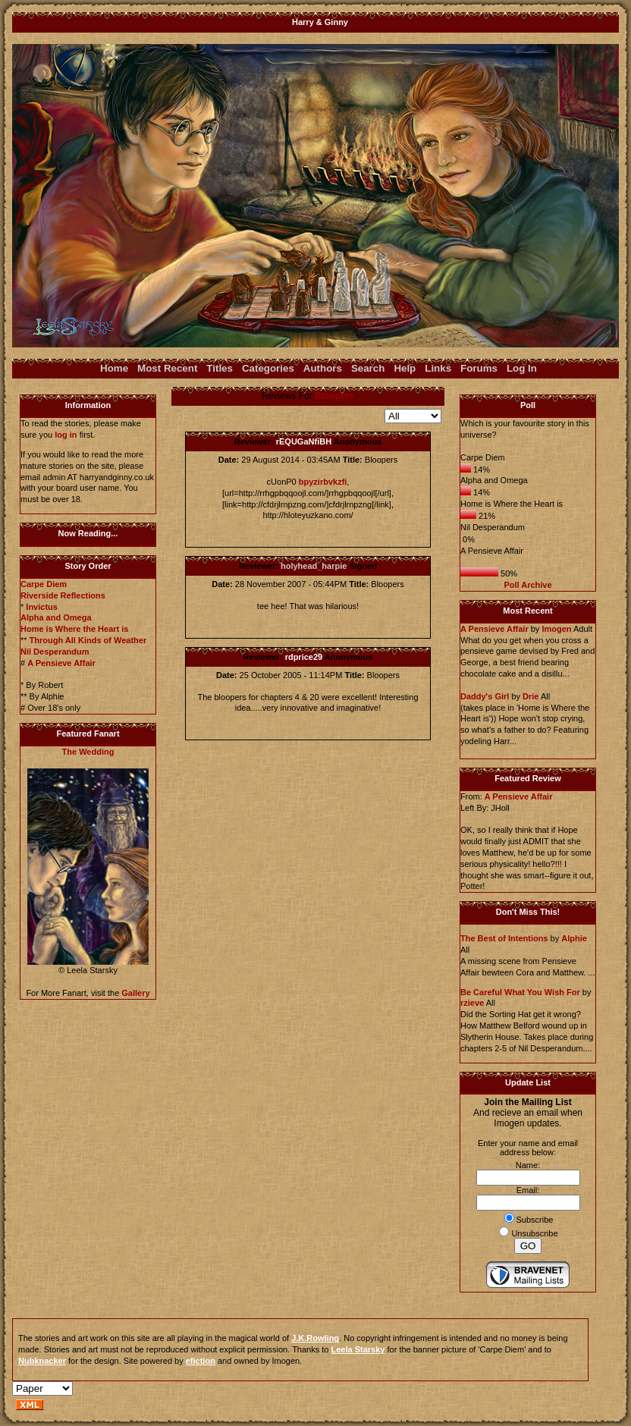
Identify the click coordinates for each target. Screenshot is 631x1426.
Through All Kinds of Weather (88, 640)
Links (438, 368)
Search (368, 368)
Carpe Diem (43, 584)
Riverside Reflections (62, 595)
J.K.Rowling (315, 1338)
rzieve (472, 1002)
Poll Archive (527, 584)
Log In (522, 368)
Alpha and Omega (56, 617)
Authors (322, 368)
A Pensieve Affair (61, 662)
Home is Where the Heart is (74, 628)
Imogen (556, 628)
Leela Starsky (358, 1349)
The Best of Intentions (504, 938)
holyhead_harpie (314, 565)
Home (114, 368)
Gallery (135, 992)
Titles (219, 368)
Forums (479, 368)
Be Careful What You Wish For (520, 992)
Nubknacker (42, 1360)
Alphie (574, 938)
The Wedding (88, 751)
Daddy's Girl (484, 696)
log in (66, 434)
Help (405, 368)
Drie (530, 696)
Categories (268, 368)
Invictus (42, 606)
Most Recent (167, 368)
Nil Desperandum (54, 651)
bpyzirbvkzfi (323, 481)
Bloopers (334, 396)
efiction (200, 1360)
